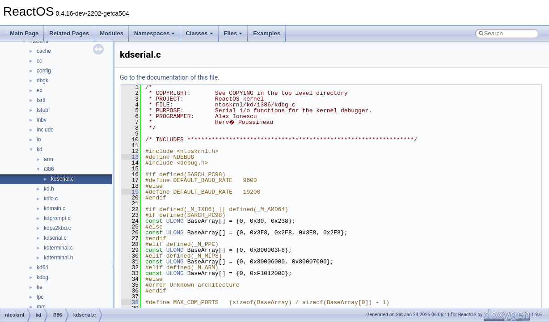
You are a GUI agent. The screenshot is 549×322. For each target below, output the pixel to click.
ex (39, 90)
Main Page (24, 33)
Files (233, 33)
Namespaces (154, 33)
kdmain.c (54, 208)
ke (39, 287)
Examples (266, 33)
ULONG (175, 221)
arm (48, 159)
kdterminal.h (58, 257)
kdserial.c (62, 179)
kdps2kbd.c (57, 228)
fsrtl (41, 100)
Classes (199, 33)
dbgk (42, 80)
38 (130, 302)
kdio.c (51, 198)
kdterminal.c (58, 248)
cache (44, 51)
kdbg (42, 277)
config (44, 71)
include (45, 130)
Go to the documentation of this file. (170, 77)
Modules (111, 33)
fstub (42, 110)
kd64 (42, 267)
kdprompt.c (57, 218)
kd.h (49, 189)
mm (41, 307)
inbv (41, 120)
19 (130, 192)
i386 (49, 169)
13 (130, 157)
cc (39, 61)
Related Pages (69, 33)
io (39, 139)
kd (39, 149)
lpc (40, 297)
